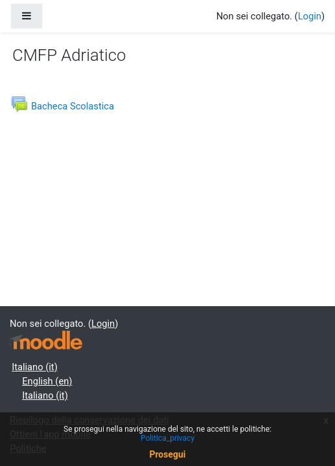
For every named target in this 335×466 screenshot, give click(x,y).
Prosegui (167, 454)
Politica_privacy (167, 438)
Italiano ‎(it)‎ (35, 367)
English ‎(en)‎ (47, 381)
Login (309, 16)
